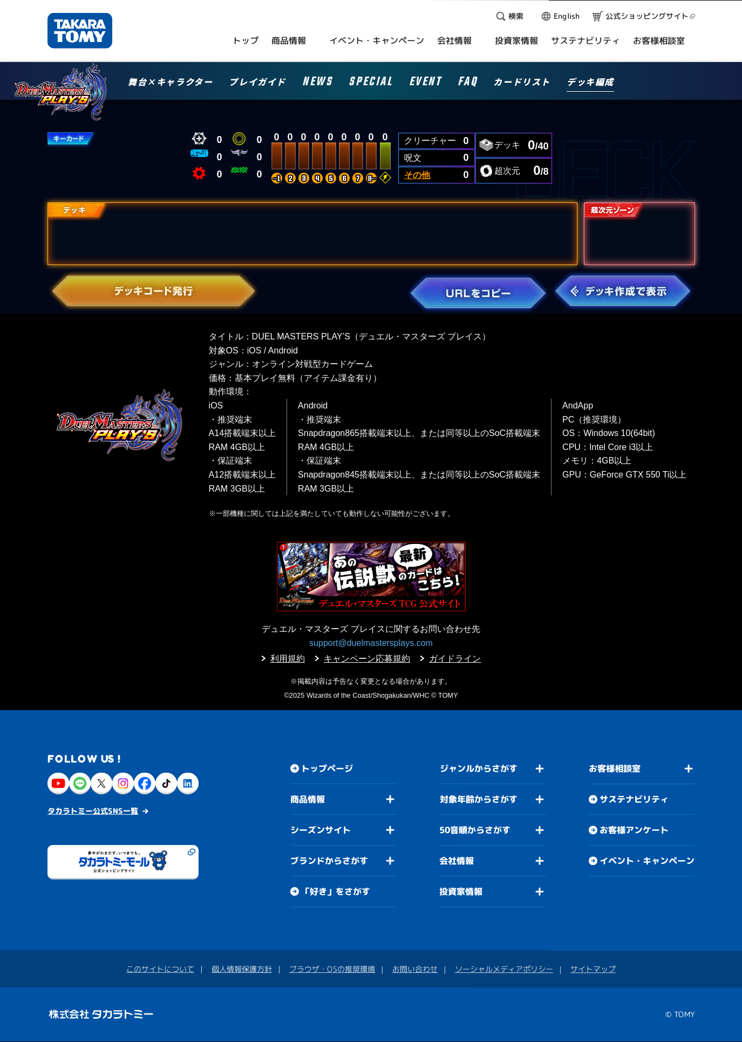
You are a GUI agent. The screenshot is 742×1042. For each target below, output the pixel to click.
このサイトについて (160, 969)
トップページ (327, 768)
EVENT (425, 83)
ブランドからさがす (328, 861)
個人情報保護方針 (242, 969)
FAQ (468, 83)
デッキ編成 (590, 82)
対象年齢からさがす (478, 799)
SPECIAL (370, 83)
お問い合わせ (415, 969)
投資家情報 (460, 891)
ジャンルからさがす (478, 768)
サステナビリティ (634, 800)
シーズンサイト (320, 830)
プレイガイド (257, 82)
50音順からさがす (474, 830)
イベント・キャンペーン (646, 861)
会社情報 (456, 861)
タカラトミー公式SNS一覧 (92, 811)
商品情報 (307, 799)
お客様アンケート (633, 830)
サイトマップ (593, 969)
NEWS (317, 83)
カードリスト (521, 82)
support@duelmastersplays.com (371, 643)
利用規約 (287, 658)
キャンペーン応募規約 (367, 658)
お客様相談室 (615, 769)
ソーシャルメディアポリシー (504, 969)
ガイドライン (455, 658)
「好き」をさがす (335, 891)
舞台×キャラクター (170, 82)
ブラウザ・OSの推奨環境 (332, 969)
